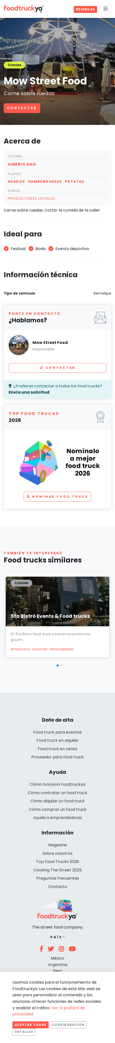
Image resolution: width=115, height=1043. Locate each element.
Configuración (68, 1025)
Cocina (15, 156)
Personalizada (62, 649)
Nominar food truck (57, 496)
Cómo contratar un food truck (57, 793)
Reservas (85, 9)
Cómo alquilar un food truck (58, 801)
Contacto (57, 887)
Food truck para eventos (57, 732)
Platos (15, 174)
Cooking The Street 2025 (58, 870)
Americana (20, 649)
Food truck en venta (57, 749)
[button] (58, 666)
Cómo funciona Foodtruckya (57, 784)
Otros (14, 191)
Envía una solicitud (29, 392)
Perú (57, 971)
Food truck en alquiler (58, 740)
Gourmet (40, 649)
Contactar (22, 108)
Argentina (57, 965)
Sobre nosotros (57, 853)
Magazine (57, 845)
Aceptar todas (30, 1025)
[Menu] (105, 8)
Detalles (24, 1032)
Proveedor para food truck (57, 757)
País (56, 937)
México (57, 958)
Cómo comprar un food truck (57, 809)
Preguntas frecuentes (57, 878)
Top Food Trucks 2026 (57, 861)
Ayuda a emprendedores (57, 817)
